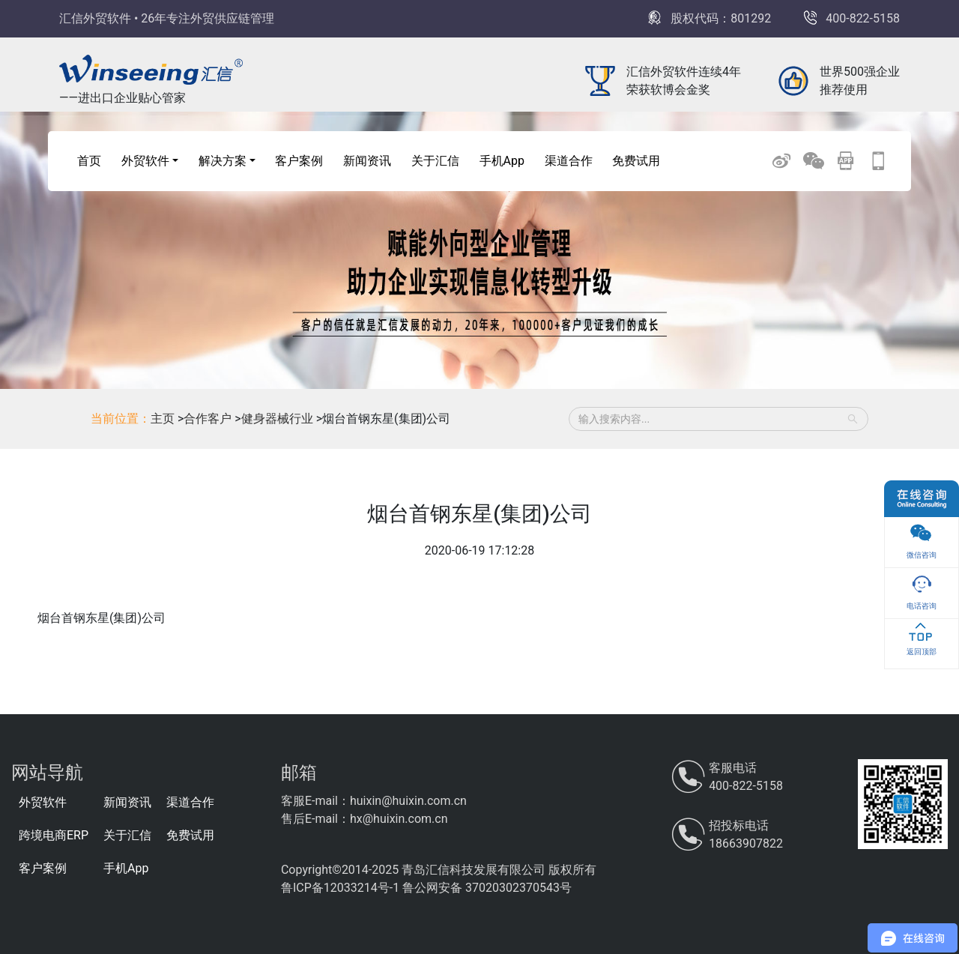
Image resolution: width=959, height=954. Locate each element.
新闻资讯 (367, 161)
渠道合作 (569, 161)
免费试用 (636, 161)
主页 (163, 418)
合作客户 (209, 418)
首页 (89, 161)
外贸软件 (43, 802)
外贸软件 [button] (145, 161)
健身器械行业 (278, 418)
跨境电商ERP (53, 835)
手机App (502, 161)
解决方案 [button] (222, 161)
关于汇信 (435, 161)
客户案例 (299, 161)
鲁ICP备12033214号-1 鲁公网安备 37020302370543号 (426, 888)
